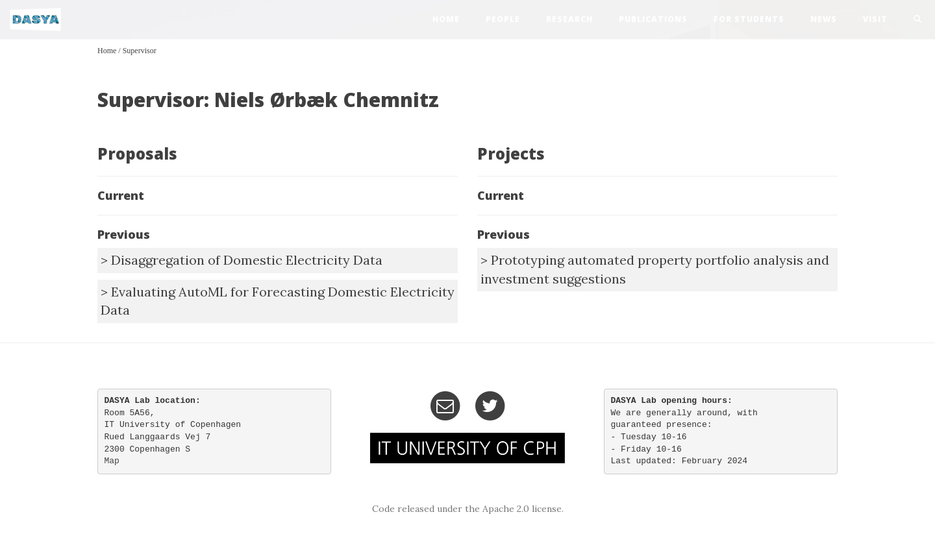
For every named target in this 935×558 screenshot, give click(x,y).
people (503, 19)
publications (653, 19)
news (823, 19)
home (446, 19)
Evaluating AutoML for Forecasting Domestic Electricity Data (278, 301)
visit (875, 19)
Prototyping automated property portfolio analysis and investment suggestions (654, 269)
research (569, 19)
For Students (749, 19)
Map (112, 461)
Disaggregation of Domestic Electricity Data (246, 260)
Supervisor (139, 50)
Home (106, 50)
